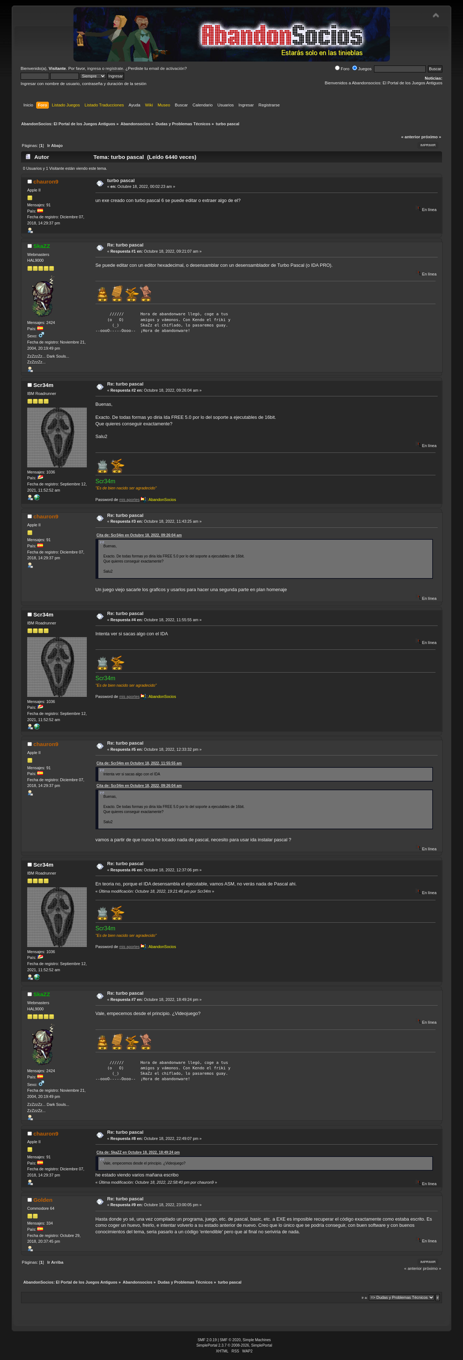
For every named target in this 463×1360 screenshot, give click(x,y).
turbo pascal (121, 180)
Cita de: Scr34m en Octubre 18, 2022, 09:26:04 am (139, 535)
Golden (42, 1200)
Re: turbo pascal (125, 245)
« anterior (410, 137)
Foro (342, 69)
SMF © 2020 (230, 1340)
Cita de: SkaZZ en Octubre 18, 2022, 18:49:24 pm (138, 1152)
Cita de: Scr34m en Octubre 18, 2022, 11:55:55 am (139, 763)
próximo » (431, 137)
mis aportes (129, 499)
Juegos (361, 69)
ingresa (94, 68)
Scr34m (43, 385)
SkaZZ (41, 246)
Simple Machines (257, 1340)
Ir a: (365, 1298)
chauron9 (45, 181)
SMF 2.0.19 (207, 1340)
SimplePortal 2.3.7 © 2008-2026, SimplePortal (234, 1345)
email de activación (166, 68)
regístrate (114, 68)
